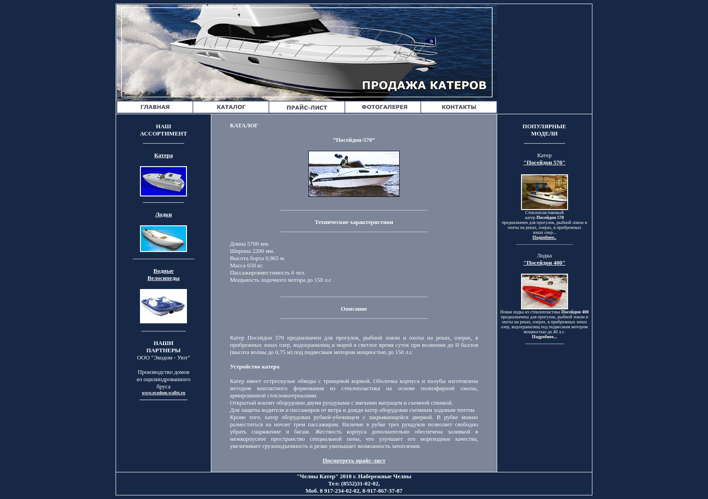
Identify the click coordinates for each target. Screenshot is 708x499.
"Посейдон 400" (544, 262)
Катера (163, 155)
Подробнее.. (544, 237)
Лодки (163, 214)
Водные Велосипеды (164, 274)
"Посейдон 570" (544, 162)
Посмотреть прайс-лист (353, 460)
